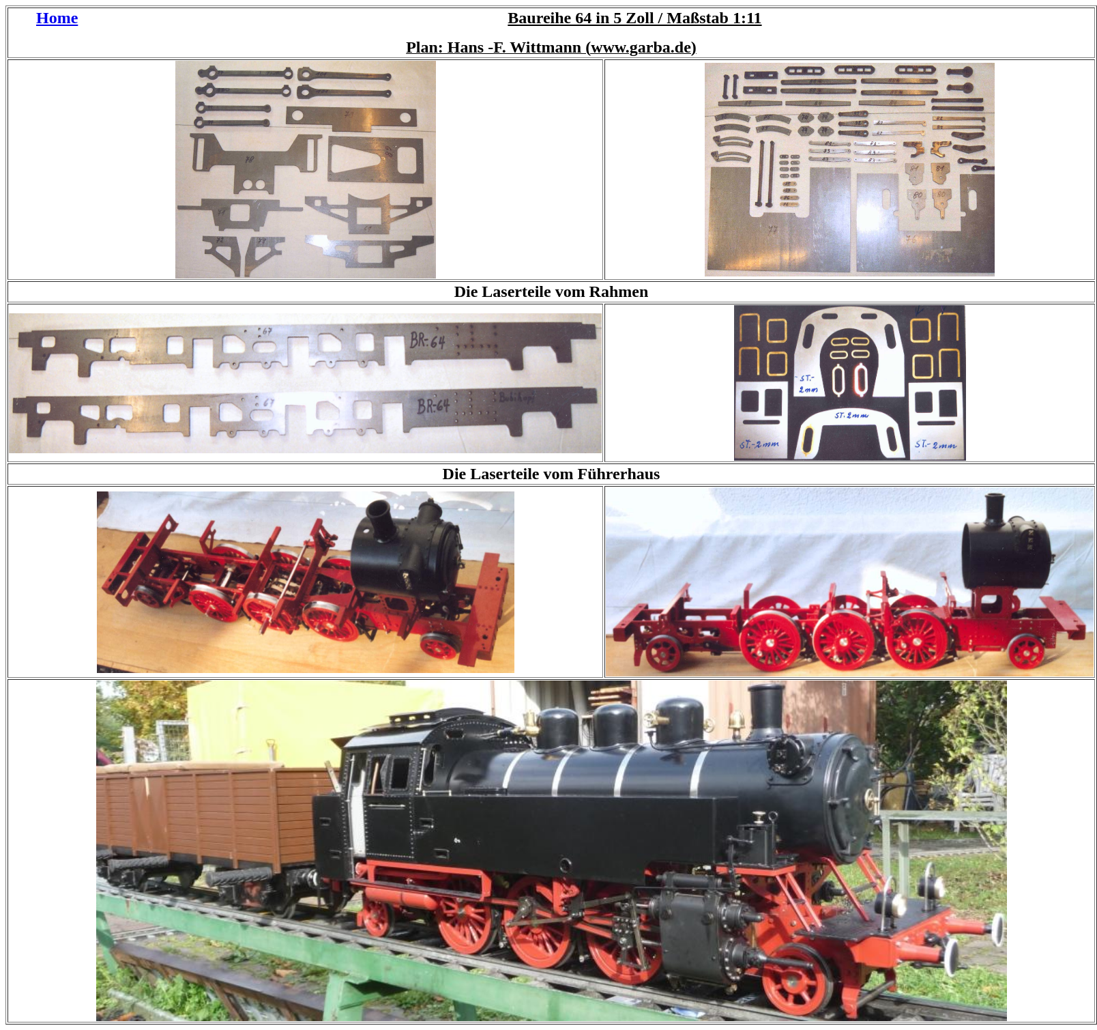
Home (57, 18)
